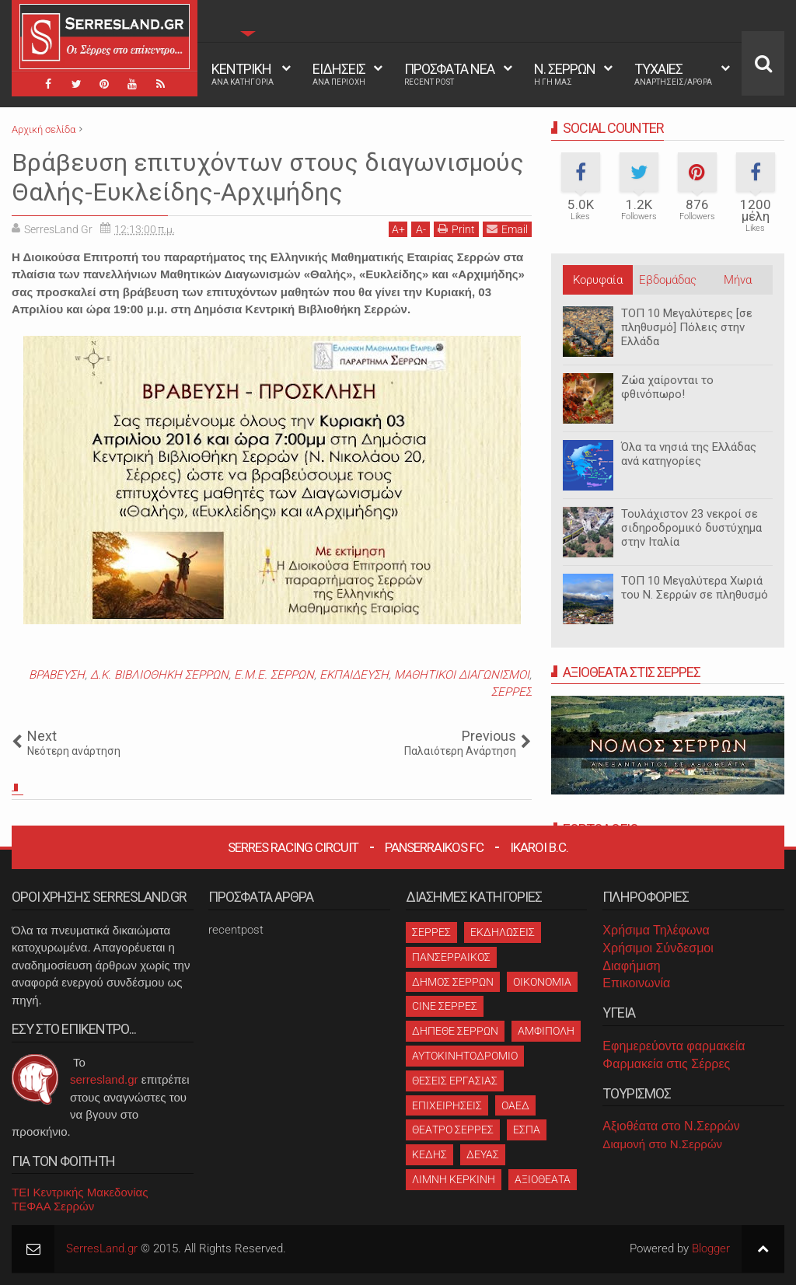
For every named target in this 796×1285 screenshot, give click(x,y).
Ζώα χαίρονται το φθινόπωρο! (667, 387)
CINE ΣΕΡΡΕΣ (444, 1006)
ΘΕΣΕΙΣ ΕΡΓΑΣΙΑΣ (455, 1080)
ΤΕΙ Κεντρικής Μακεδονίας (80, 1192)
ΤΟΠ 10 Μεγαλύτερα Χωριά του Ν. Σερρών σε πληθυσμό (694, 588)
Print (456, 229)
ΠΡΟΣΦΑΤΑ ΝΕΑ (449, 74)
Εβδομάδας (667, 280)
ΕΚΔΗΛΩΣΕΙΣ (502, 932)
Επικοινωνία (636, 983)
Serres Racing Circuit (293, 847)
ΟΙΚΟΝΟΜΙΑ (542, 982)
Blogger (711, 1248)
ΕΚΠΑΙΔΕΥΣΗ (354, 675)
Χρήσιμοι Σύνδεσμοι (657, 948)
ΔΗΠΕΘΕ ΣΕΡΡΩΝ (455, 1031)
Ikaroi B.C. (539, 847)
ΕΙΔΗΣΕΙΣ (338, 74)
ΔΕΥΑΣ (482, 1154)
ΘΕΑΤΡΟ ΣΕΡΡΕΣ (453, 1129)
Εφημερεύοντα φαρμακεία (673, 1046)
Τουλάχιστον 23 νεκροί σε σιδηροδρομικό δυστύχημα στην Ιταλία (691, 528)
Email (507, 229)
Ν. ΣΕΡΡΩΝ (564, 74)
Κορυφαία (598, 280)
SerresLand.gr (102, 1248)
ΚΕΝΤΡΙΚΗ (242, 74)
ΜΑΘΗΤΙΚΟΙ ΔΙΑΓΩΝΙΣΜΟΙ (461, 675)
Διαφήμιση (631, 965)
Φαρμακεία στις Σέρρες (666, 1063)
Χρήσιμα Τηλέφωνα (655, 930)
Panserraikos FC (434, 847)
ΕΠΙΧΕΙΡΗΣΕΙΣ (447, 1105)
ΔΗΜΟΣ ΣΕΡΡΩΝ (453, 982)
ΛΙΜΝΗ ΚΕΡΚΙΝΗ (453, 1179)
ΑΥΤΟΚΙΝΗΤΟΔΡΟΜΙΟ (465, 1055)
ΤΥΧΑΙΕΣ (673, 74)
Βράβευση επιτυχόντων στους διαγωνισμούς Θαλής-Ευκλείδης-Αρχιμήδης (268, 177)
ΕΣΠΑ (526, 1129)
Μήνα (738, 280)
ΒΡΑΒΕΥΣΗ (57, 675)
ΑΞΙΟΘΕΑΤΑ (543, 1179)
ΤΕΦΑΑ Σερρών (53, 1206)
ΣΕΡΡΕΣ (511, 692)
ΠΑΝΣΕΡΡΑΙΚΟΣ (451, 957)
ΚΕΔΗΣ (429, 1154)
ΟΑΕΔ (515, 1105)
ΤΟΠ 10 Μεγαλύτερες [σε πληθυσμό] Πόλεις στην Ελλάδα (686, 327)
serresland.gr (104, 1079)
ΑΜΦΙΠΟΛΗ (546, 1031)
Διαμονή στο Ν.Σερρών (662, 1144)
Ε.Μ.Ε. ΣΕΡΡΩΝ (274, 675)
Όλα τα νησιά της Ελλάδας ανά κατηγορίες (688, 454)
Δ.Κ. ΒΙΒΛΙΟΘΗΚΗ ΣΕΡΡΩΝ (159, 675)
